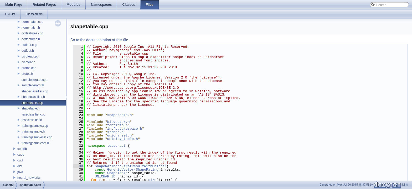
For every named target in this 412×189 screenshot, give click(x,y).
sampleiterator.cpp (34, 80)
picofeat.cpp (30, 56)
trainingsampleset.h (35, 143)
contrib (22, 149)
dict (19, 166)
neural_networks (28, 178)
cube (20, 154)
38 (78, 166)
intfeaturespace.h (124, 128)
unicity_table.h (122, 138)
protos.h (27, 74)
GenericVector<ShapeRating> (134, 169)
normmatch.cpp (32, 22)
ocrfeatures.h (31, 39)
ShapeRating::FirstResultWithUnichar (131, 166)
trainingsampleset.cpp (37, 137)
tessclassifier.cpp (33, 114)
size (152, 179)
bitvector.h (118, 121)
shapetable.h (31, 108)
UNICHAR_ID (105, 176)
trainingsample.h (33, 131)
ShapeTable (117, 173)
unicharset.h (119, 135)
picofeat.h (28, 62)
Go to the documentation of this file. (99, 40)
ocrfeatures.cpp (32, 33)
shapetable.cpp (32, 103)
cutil (20, 160)
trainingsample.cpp (35, 126)
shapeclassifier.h (33, 97)
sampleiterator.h (33, 85)
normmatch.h (31, 27)
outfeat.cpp (29, 45)
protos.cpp (29, 68)
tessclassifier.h (32, 120)
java (20, 172)
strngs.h (115, 132)
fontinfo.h (117, 125)
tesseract (116, 145)
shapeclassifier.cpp (35, 91)
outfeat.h (28, 50)
